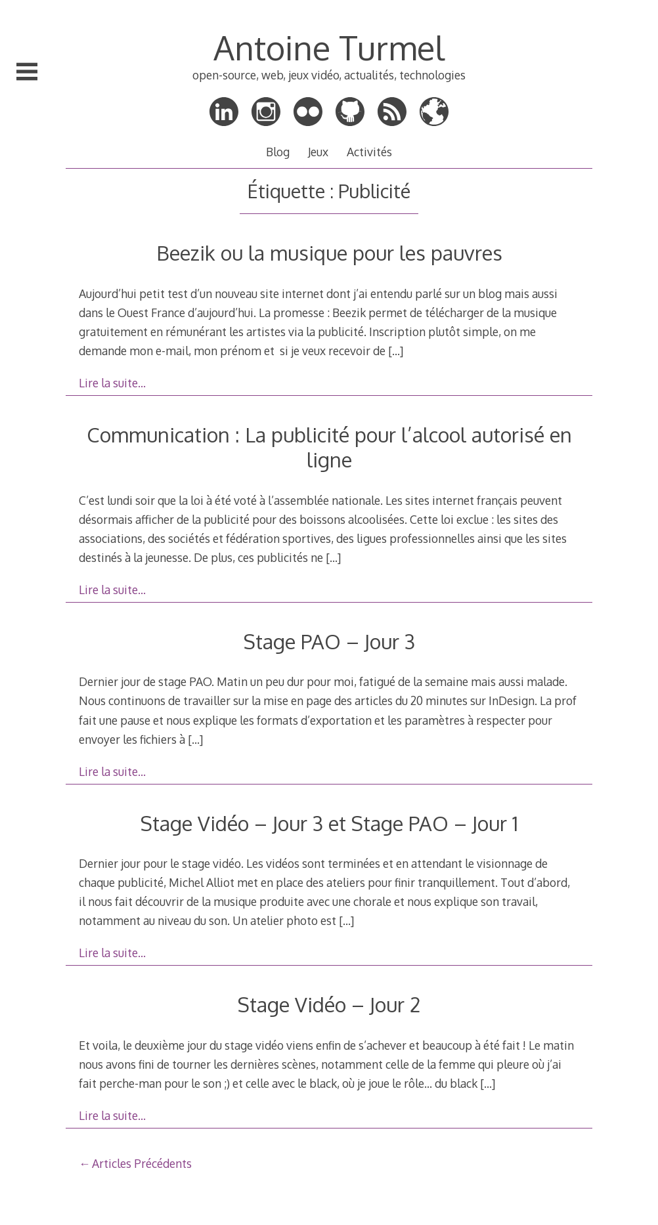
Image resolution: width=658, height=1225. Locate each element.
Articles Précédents (142, 1163)
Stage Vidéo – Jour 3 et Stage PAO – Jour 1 (329, 823)
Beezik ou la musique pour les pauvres (329, 252)
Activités (369, 151)
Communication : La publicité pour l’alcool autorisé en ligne (329, 446)
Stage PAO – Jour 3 (329, 641)
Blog (278, 151)
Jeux (318, 151)
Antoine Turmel (329, 47)
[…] (395, 350)
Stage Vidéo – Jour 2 (329, 1004)
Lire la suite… (112, 383)
